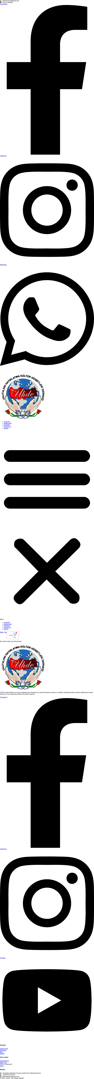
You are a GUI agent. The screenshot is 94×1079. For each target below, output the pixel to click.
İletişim (6, 428)
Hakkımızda (7, 423)
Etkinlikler (7, 425)
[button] (47, 525)
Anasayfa (7, 421)
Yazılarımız (7, 426)
